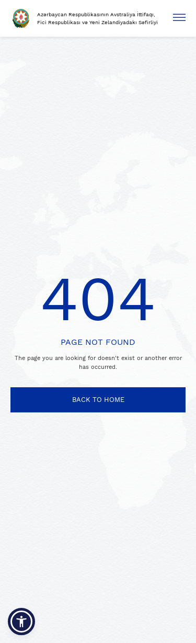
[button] (21, 622)
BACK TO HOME (98, 400)
